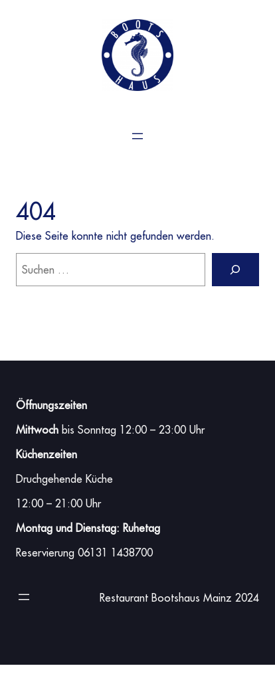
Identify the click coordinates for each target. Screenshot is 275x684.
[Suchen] (235, 269)
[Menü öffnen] (137, 136)
